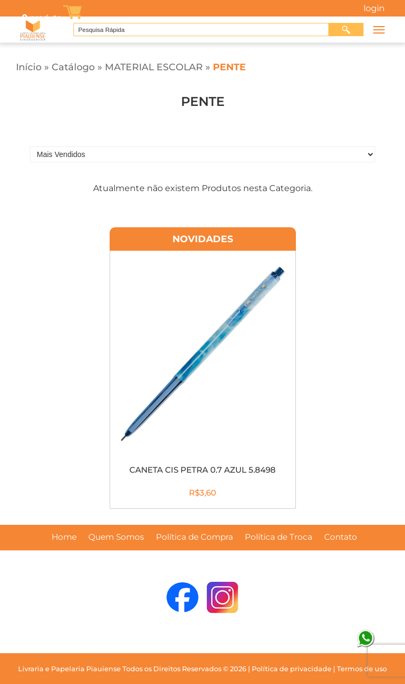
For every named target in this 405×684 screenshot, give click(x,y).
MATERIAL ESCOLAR (154, 66)
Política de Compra (194, 537)
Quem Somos (116, 537)
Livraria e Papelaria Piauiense (69, 669)
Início (29, 66)
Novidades (202, 238)
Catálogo (73, 66)
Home (64, 537)
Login (374, 8)
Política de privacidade (292, 669)
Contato (340, 537)
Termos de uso (362, 669)
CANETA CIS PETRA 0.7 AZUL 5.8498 (202, 470)
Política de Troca (278, 537)
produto (41, 17)
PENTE (229, 66)
